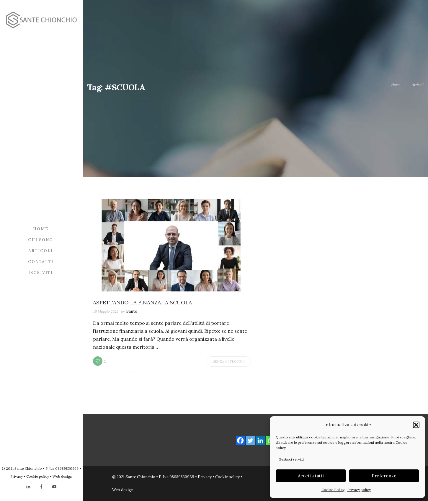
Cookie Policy (332, 489)
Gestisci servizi (291, 459)
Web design (62, 476)
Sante (131, 311)
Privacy (16, 476)
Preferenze (384, 476)
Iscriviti (40, 272)
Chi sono (40, 239)
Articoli (40, 250)
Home (40, 228)
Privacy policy (359, 489)
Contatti (40, 261)
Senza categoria (229, 361)
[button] (416, 425)
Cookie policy (37, 476)
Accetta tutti (311, 476)
